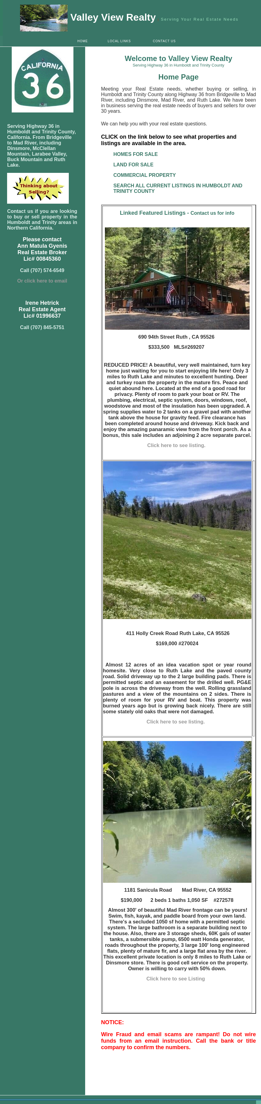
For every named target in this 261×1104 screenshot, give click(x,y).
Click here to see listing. (177, 445)
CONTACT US (164, 41)
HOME (82, 41)
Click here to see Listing (176, 978)
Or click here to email (42, 280)
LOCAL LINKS (119, 41)
